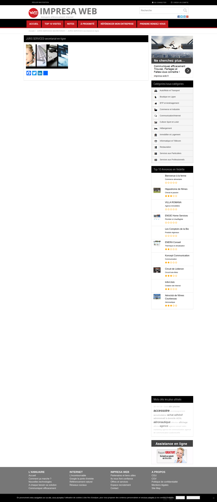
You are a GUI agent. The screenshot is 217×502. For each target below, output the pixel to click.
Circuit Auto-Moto (171, 272)
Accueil (31, 31)
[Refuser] (213, 498)
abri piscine (174, 406)
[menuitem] (172, 91)
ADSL (179, 418)
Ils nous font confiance (122, 479)
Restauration (162, 147)
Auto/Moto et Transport (166, 91)
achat (170, 414)
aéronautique (161, 422)
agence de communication (173, 430)
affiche (156, 426)
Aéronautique (170, 302)
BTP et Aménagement (166, 103)
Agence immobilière (172, 206)
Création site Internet (173, 286)
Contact (114, 488)
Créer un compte (180, 2)
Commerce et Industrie (166, 110)
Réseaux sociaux (78, 485)
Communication (171, 259)
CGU (154, 475)
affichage (183, 422)
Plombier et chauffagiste (174, 219)
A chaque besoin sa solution (42, 485)
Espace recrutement (121, 485)
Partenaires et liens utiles (123, 475)
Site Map (156, 488)
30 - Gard (164, 407)
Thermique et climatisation (175, 246)
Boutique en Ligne (164, 97)
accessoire (161, 410)
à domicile (171, 418)
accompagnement (177, 411)
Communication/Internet (167, 116)
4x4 (158, 407)
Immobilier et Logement (166, 135)
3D (154, 407)
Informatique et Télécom (167, 141)
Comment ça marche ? (40, 479)
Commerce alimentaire (173, 179)
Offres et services (119, 482)
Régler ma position (39, 2)
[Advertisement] (172, 354)
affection (174, 422)
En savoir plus (193, 498)
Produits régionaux (172, 233)
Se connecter (160, 2)
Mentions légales (160, 485)
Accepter (180, 498)
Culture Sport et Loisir (166, 122)
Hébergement (162, 128)
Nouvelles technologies (40, 482)
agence (164, 425)
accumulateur (160, 415)
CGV (154, 479)
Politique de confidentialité (165, 482)
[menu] (172, 125)
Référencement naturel (81, 482)
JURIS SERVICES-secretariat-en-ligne (83, 31)
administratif (159, 418)
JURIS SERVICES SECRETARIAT (51, 31)
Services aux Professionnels (168, 160)
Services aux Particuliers (167, 154)
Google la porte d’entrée (82, 479)
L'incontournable (78, 475)
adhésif (178, 414)
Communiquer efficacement (42, 488)
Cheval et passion (171, 193)
